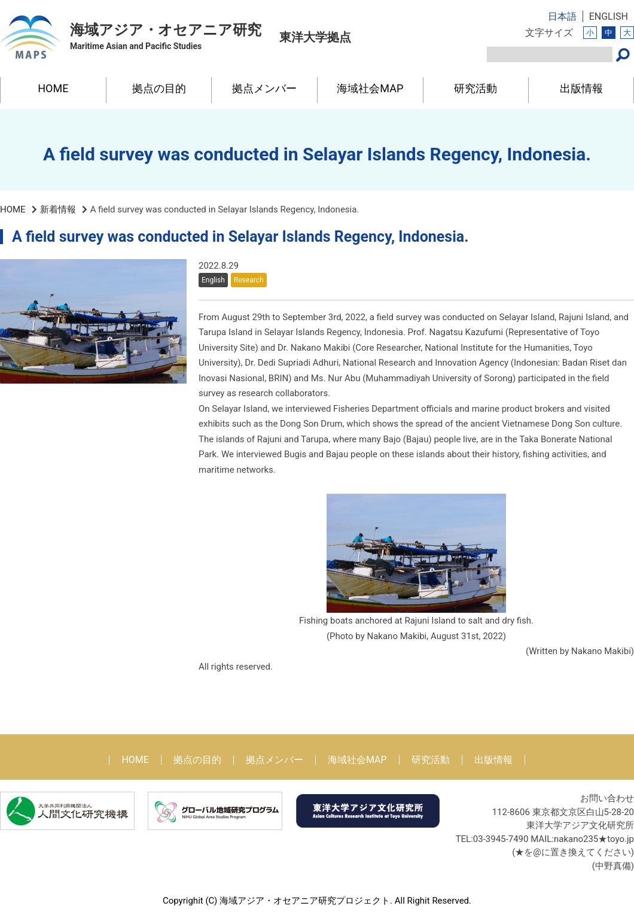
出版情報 (581, 88)
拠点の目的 (159, 88)
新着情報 (58, 209)
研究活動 (475, 88)
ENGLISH (608, 16)
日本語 (562, 16)
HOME (53, 88)
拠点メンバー (264, 88)
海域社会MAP (370, 88)
